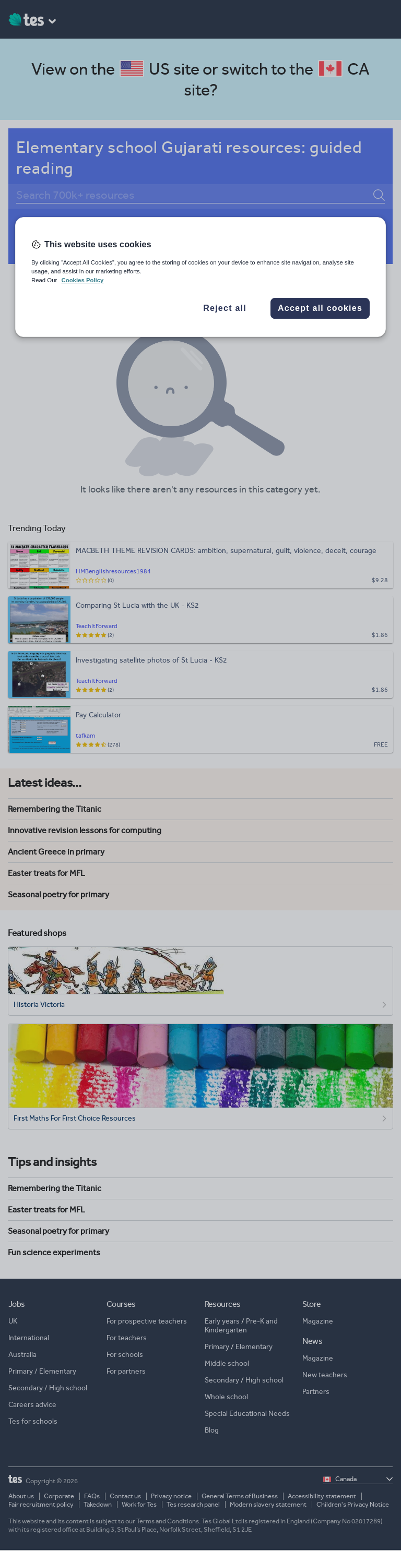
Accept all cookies (320, 308)
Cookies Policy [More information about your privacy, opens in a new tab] (82, 280)
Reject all (224, 308)
